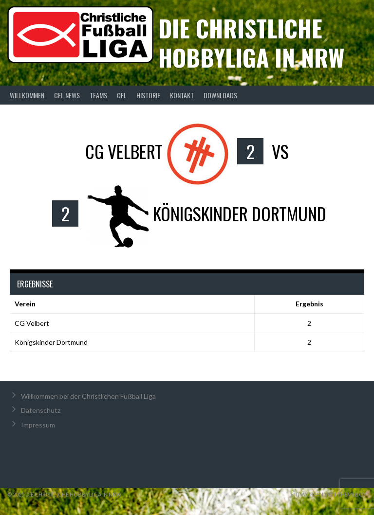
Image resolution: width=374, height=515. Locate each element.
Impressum (38, 425)
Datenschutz (40, 410)
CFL (122, 95)
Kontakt (182, 95)
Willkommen (27, 95)
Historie (148, 95)
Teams (98, 95)
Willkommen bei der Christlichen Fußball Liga (88, 396)
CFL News (67, 95)
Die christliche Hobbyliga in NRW (251, 42)
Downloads (220, 95)
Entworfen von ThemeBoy (328, 494)
